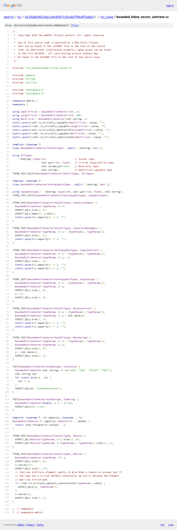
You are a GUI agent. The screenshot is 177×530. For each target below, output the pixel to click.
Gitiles (20, 524)
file (74, 25)
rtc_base (107, 17)
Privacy (30, 524)
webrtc (9, 17)
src (19, 17)
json (171, 524)
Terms (40, 524)
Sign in (170, 5)
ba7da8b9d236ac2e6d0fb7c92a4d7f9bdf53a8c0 (59, 17)
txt (162, 524)
